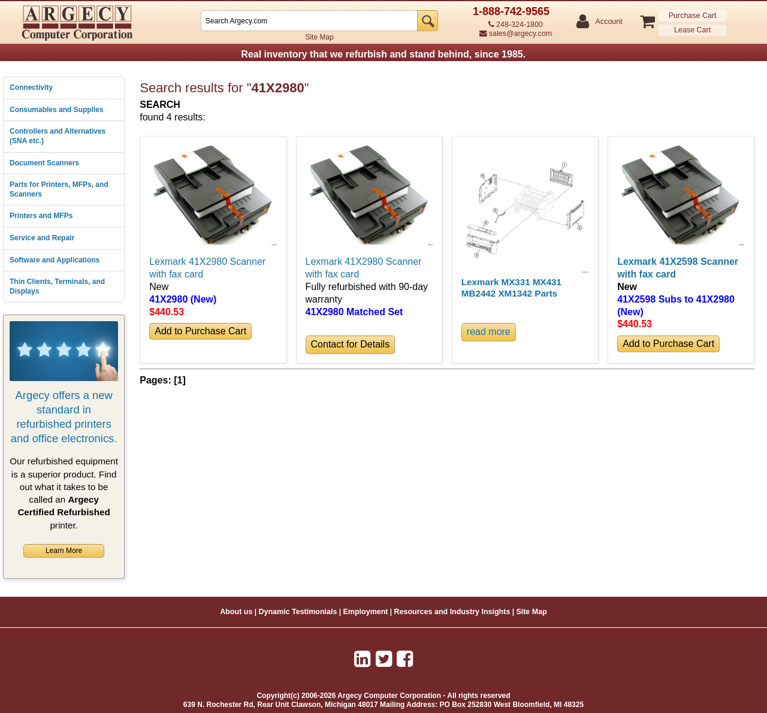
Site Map (319, 37)
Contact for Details (350, 344)
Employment (365, 612)
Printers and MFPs (41, 216)
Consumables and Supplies (57, 109)
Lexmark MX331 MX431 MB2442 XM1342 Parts (511, 287)
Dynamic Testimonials (297, 612)
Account (608, 22)
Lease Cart (692, 30)
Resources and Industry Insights (452, 612)
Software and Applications (54, 260)
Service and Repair (42, 238)
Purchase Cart (693, 15)
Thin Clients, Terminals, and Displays (57, 286)
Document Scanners (44, 163)
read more (489, 332)
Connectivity (31, 87)
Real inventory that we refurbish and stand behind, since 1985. (383, 54)
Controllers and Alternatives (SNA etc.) (57, 136)
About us (236, 612)
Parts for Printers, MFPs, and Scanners (59, 189)
